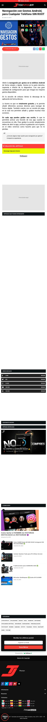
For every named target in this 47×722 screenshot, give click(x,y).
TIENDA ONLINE (23, 1)
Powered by (23, 653)
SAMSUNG (17, 627)
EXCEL (25, 620)
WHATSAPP (40, 627)
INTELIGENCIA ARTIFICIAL (8, 623)
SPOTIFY (23, 627)
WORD (3, 630)
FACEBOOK (30, 620)
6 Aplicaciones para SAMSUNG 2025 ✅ (26, 565)
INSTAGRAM (37, 620)
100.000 (6, 387)
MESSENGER (18, 623)
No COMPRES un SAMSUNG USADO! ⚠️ (16, 449)
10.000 (5, 383)
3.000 (5, 375)
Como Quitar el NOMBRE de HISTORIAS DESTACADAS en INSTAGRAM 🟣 (17, 534)
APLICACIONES (13, 620)
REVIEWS (11, 627)
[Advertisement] (23, 66)
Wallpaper (23, 156)
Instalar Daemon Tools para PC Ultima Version (28, 554)
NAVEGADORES (26, 623)
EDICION (21, 620)
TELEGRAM (29, 627)
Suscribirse (23, 647)
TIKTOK (35, 627)
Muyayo (22, 671)
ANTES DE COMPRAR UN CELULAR (13, 445)
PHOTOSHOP (5, 627)
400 (4, 379)
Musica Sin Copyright (23, 658)
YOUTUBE (8, 630)
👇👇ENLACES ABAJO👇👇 (10, 49)
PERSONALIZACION (35, 623)
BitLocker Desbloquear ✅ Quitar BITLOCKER (27, 577)
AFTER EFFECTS (5, 620)
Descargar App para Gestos (12, 151)
